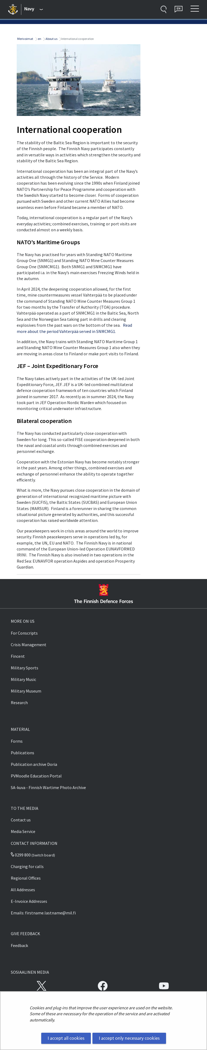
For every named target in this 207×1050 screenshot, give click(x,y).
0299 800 (21, 855)
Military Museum (26, 691)
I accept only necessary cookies (129, 1038)
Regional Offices (26, 878)
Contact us (21, 819)
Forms (17, 741)
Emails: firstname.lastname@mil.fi (43, 912)
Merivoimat (25, 39)
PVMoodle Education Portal (36, 776)
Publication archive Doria (34, 764)
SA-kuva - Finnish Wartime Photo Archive (48, 787)
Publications (22, 752)
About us (51, 39)
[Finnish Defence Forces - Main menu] (34, 9)
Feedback (19, 945)
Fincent (18, 656)
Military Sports (24, 667)
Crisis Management (28, 644)
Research (19, 702)
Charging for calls (27, 866)
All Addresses (23, 889)
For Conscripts (24, 633)
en (39, 39)
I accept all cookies (66, 1038)
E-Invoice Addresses (29, 901)
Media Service (23, 831)
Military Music (23, 679)
